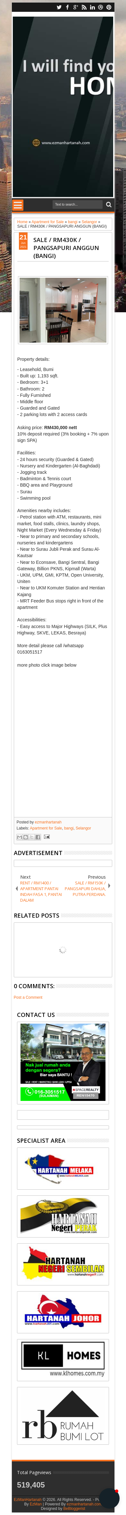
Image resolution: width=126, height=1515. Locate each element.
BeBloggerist (74, 1508)
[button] (109, 1498)
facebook (67, 7)
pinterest (109, 7)
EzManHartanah (28, 1499)
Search (108, 204)
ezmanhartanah (48, 822)
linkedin (92, 7)
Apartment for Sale (46, 828)
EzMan (36, 1504)
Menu (17, 205)
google (75, 7)
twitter (59, 7)
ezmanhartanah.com (84, 1504)
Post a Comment (28, 997)
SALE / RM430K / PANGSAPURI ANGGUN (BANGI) (66, 248)
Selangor (83, 828)
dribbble (101, 7)
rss (84, 7)
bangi (68, 828)
